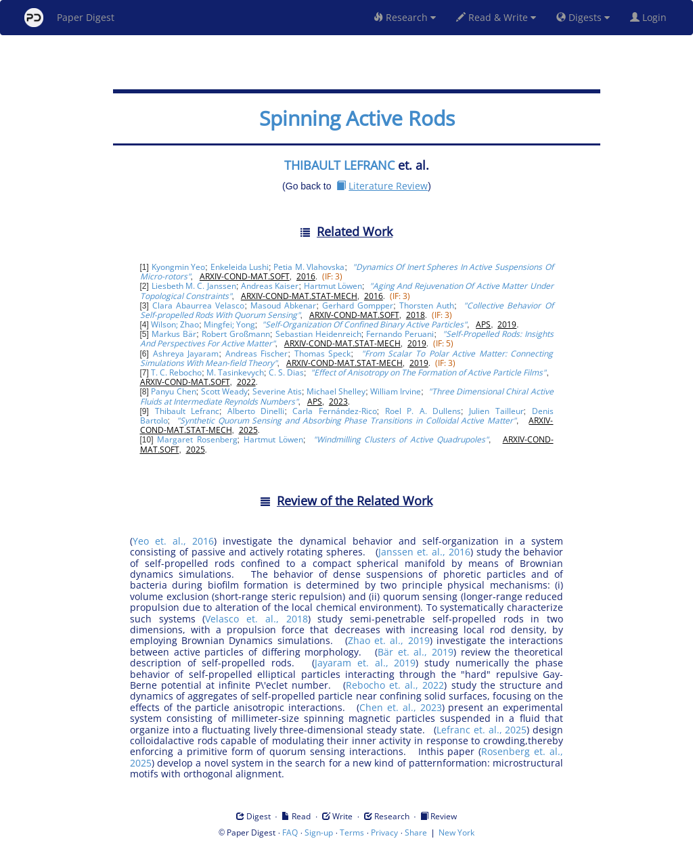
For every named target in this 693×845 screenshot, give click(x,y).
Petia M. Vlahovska (308, 267)
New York (456, 832)
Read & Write (496, 17)
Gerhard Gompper (357, 305)
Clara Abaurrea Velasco (198, 305)
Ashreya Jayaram (186, 353)
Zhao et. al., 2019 (389, 640)
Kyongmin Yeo (179, 267)
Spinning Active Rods (357, 118)
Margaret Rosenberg (197, 439)
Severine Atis (277, 391)
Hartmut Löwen (333, 286)
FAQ (290, 832)
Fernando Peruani (400, 334)
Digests (583, 17)
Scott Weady (224, 391)
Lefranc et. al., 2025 (482, 729)
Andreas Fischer (256, 353)
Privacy (384, 832)
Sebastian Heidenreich (318, 334)
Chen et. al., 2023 (400, 707)
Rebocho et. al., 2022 (395, 685)
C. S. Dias (286, 372)
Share (416, 832)
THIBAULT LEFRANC (339, 165)
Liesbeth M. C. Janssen (194, 286)
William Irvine (395, 391)
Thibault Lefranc (187, 411)
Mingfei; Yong (229, 324)
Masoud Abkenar (283, 305)
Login (651, 17)
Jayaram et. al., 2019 (365, 662)
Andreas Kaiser (269, 286)
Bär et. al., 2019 (415, 651)
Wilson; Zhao (175, 324)
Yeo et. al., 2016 (173, 540)
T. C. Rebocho (176, 372)
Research (405, 17)
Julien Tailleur (496, 411)
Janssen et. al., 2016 (424, 551)
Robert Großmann (236, 334)
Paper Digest (69, 17)
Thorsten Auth (426, 305)
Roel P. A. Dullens (423, 411)
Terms (352, 832)
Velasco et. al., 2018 (256, 618)
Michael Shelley (336, 391)
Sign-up (319, 832)
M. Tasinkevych (235, 372)
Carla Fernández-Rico (334, 411)
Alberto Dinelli (255, 411)
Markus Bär (174, 334)
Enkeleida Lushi (239, 267)
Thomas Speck (322, 353)
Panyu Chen (173, 391)
